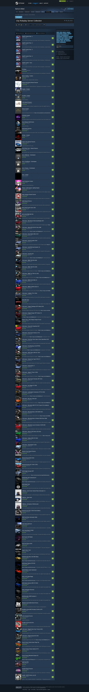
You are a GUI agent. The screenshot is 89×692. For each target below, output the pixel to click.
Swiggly (68, 32)
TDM (61, 32)
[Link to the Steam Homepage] (20, 4)
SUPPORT (46, 3)
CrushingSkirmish (64, 35)
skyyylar (69, 33)
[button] (17, 25)
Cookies (48, 689)
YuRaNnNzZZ (63, 42)
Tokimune (59, 37)
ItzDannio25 (66, 39)
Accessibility (33, 689)
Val (64, 40)
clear (63, 37)
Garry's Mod (17, 14)
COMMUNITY (35, 3)
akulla (58, 42)
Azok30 (70, 37)
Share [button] (33, 24)
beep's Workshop (32, 14)
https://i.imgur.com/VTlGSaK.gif (28, 659)
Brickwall (61, 39)
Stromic (58, 40)
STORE (30, 3)
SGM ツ (64, 32)
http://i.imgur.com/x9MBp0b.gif (36, 231)
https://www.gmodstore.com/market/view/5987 (43, 112)
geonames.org (42, 687)
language (71, 1)
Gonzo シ (58, 35)
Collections (26, 14)
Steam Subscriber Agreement (41, 689)
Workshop (22, 14)
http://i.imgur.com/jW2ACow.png (28, 481)
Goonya (66, 37)
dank (58, 39)
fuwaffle (65, 33)
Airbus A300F (59, 33)
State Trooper (59, 36)
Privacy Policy (24, 689)
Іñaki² (58, 32)
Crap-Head (68, 40)
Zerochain (71, 36)
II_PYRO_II (65, 36)
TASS (62, 40)
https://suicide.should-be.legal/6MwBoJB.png (40, 475)
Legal (29, 689)
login (67, 1)
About (41, 3)
